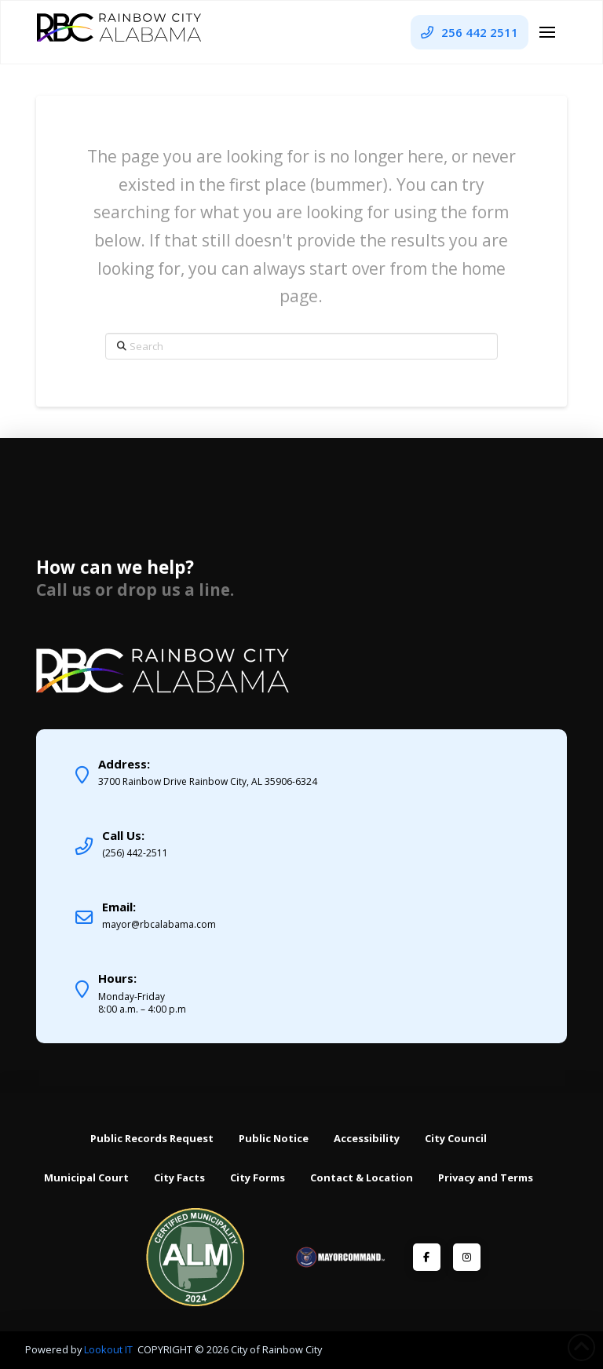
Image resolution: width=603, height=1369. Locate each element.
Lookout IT (109, 1349)
